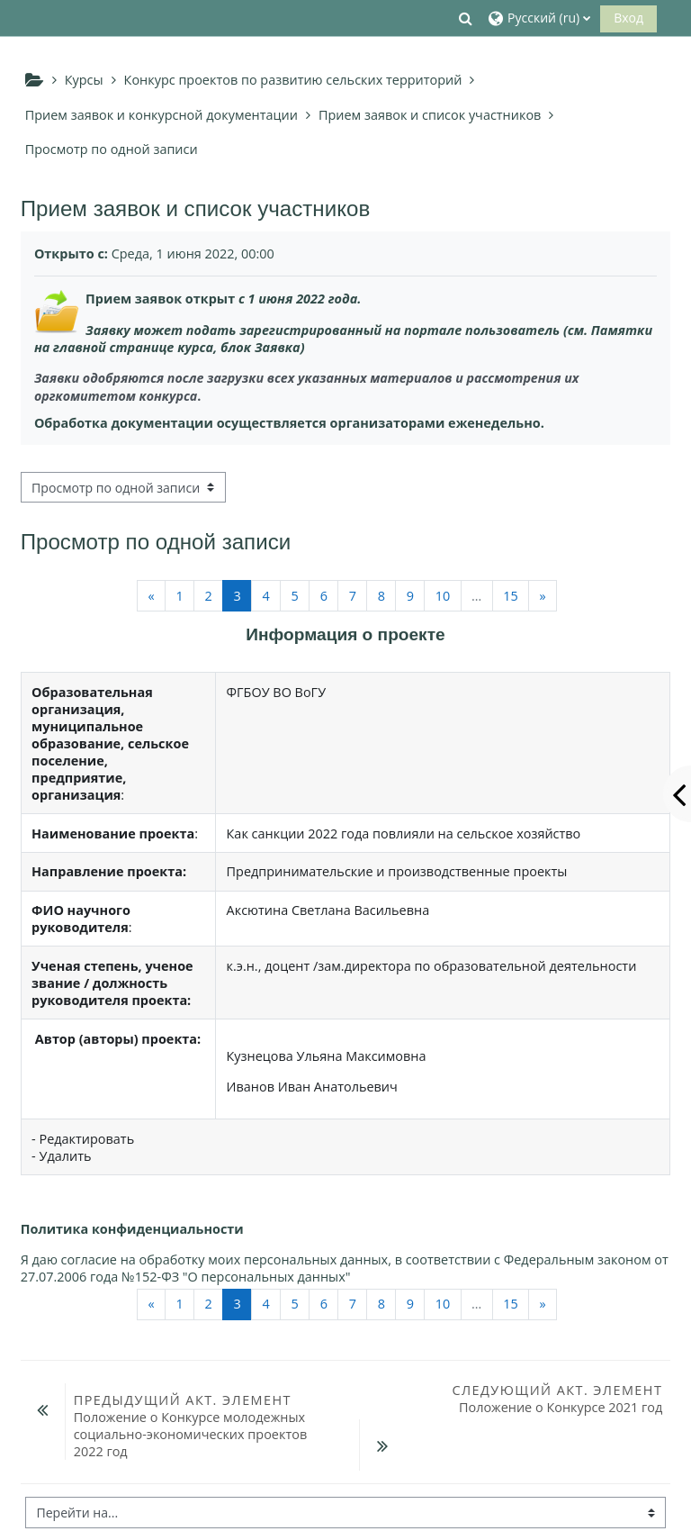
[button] (466, 18)
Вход (628, 17)
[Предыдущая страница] (151, 595)
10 (443, 595)
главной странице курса (133, 347)
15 (510, 595)
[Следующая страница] (542, 595)
